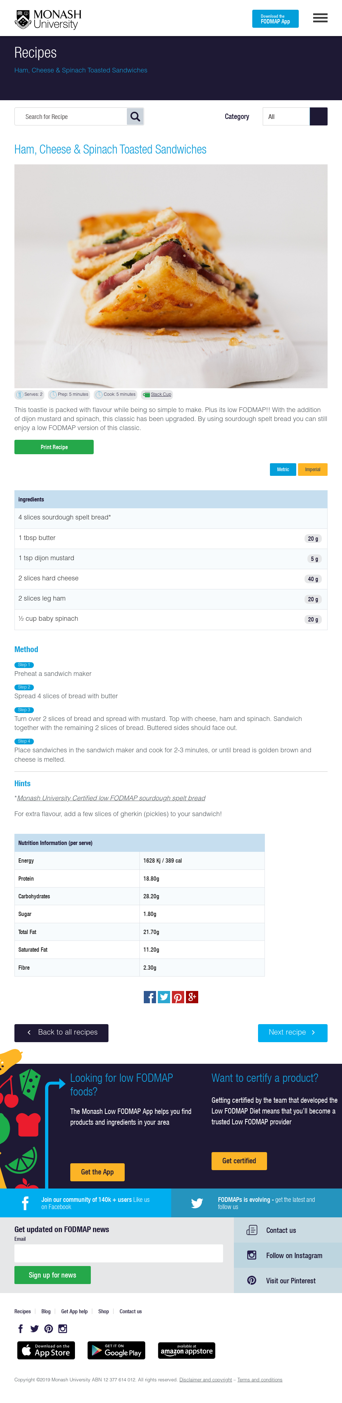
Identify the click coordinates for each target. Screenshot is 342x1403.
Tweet (164, 997)
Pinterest (49, 1329)
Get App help (74, 1311)
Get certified (239, 1160)
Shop (103, 1311)
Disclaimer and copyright (205, 1380)
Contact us (281, 1230)
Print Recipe (54, 447)
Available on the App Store (45, 1350)
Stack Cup (161, 395)
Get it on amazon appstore (186, 1350)
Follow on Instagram (294, 1255)
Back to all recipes (61, 1033)
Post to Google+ (192, 997)
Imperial (312, 469)
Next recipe (293, 1033)
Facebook (20, 1329)
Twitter (34, 1329)
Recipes (22, 1311)
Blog (45, 1311)
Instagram (63, 1329)
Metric (283, 469)
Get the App (97, 1171)
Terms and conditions (260, 1380)
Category (237, 116)
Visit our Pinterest (291, 1280)
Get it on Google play (116, 1350)
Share (150, 997)
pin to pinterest (178, 997)
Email (20, 1238)
